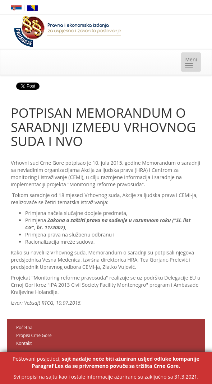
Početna (24, 327)
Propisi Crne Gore (34, 335)
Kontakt (24, 343)
